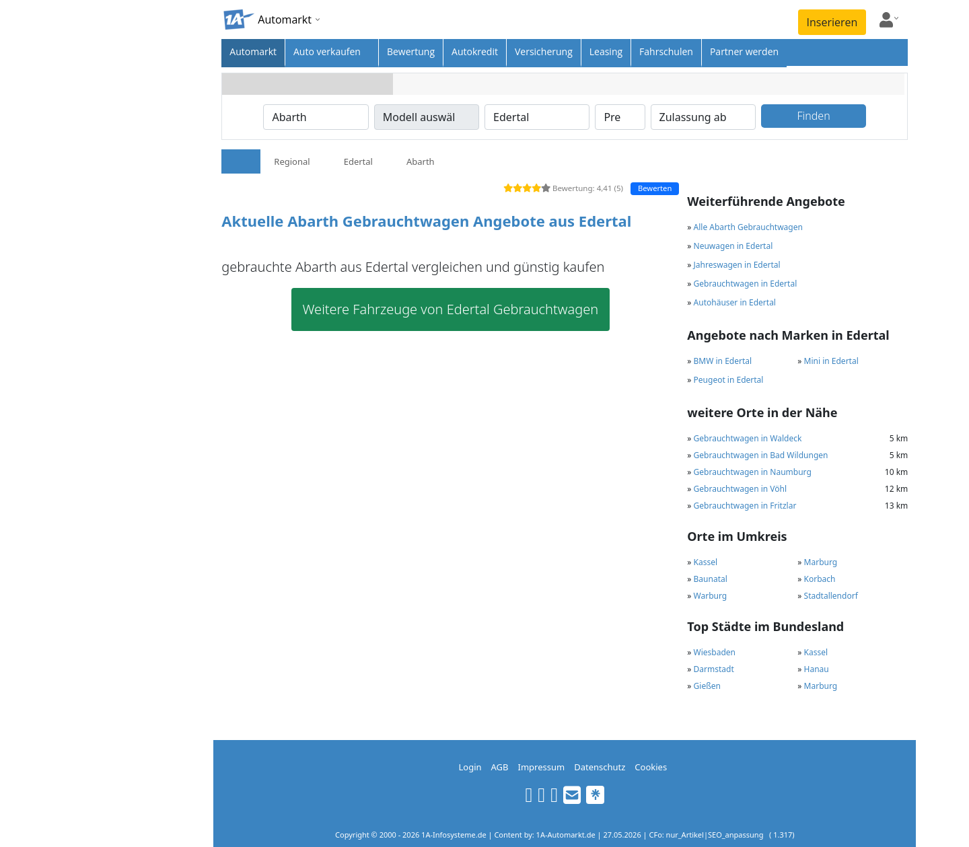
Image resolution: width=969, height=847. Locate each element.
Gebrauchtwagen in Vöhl (740, 488)
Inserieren (832, 22)
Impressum (541, 767)
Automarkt (253, 51)
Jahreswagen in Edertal (737, 264)
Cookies (651, 767)
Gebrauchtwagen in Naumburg (753, 472)
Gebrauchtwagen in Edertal (745, 283)
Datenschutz (599, 767)
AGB (500, 767)
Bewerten (655, 188)
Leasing (605, 51)
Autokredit (475, 51)
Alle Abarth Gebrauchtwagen (748, 227)
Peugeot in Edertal (729, 379)
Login (469, 767)
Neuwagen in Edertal (733, 246)
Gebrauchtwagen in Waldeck (748, 438)
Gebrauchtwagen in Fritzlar (745, 505)
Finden (813, 115)
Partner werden (744, 51)
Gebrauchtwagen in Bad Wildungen (761, 455)
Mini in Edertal (831, 361)
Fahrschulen (666, 51)
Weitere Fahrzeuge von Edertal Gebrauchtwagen (451, 309)
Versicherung (544, 51)
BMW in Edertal (723, 361)
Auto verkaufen (327, 51)
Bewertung (411, 51)
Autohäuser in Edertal (735, 302)
